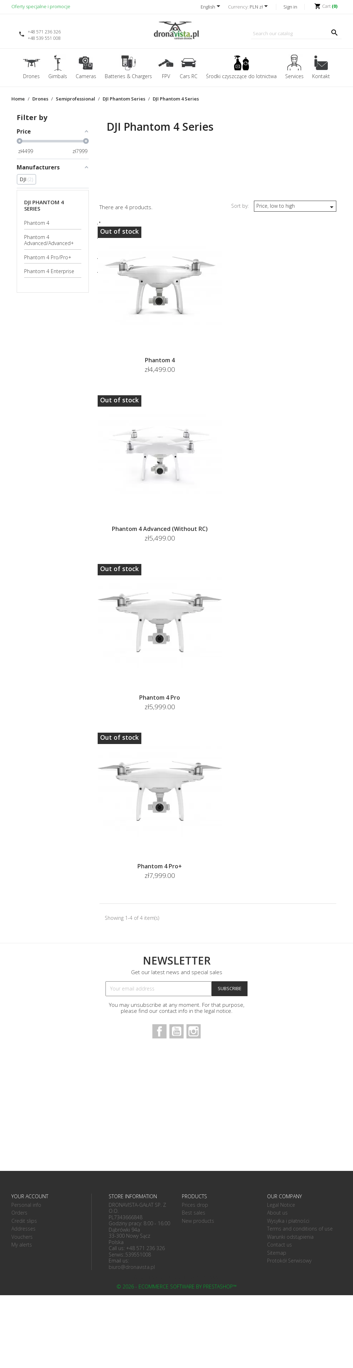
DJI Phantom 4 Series (44, 205)
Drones (31, 76)
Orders (19, 1212)
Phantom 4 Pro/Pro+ (47, 257)
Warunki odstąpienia (290, 1236)
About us (277, 1212)
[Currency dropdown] (260, 7)
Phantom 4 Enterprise (49, 271)
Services (294, 76)
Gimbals (57, 76)
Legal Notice (281, 1204)
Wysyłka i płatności (288, 1220)
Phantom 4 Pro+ (159, 866)
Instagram (193, 1031)
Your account (29, 1196)
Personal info (26, 1204)
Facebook (159, 1031)
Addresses (23, 1228)
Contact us (279, 1244)
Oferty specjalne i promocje (40, 6)
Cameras (86, 76)
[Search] (296, 34)
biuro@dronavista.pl (132, 1267)
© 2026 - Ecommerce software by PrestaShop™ (176, 1286)
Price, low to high (296, 206)
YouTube (176, 1031)
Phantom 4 (36, 222)
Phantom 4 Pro (159, 697)
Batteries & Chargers (128, 76)
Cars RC (188, 76)
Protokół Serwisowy (289, 1260)
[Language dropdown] (212, 7)
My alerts (21, 1244)
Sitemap (276, 1252)
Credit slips (24, 1220)
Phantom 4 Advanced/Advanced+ (49, 240)
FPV (166, 76)
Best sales (193, 1212)
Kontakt (321, 76)
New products (198, 1220)
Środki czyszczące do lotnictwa (241, 76)
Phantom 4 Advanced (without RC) (160, 529)
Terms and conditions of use (300, 1228)
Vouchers (22, 1236)
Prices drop (195, 1204)
